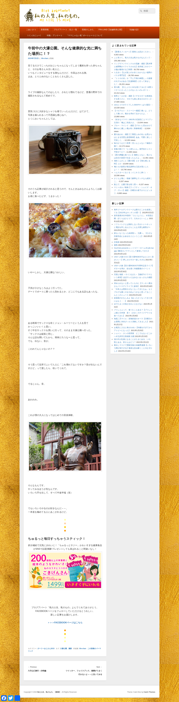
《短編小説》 (134, 29)
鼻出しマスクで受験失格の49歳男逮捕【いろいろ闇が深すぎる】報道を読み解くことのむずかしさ (133, 348)
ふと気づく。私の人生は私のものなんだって (132, 58)
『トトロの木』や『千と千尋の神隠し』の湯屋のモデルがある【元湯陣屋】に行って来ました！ (133, 81)
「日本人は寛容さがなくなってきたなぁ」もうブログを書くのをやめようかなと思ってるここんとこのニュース (133, 292)
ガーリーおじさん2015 (46, 649)
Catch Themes (149, 692)
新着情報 (45, 29)
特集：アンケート (55, 35)
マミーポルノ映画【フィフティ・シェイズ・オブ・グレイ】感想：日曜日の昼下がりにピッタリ (133, 190)
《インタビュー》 (34, 35)
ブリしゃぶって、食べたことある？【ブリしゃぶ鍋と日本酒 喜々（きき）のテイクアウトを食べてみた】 (133, 313)
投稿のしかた (88, 29)
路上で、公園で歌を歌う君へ (126, 184)
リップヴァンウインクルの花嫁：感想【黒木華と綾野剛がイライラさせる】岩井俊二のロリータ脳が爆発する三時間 (133, 67)
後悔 (116, 245)
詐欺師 (116, 242)
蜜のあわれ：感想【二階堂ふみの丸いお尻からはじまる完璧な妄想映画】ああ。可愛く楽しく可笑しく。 (133, 137)
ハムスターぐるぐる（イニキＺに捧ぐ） (130, 172)
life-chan (44, 58)
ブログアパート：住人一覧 (65, 29)
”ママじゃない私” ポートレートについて (85, 35)
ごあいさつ (31, 29)
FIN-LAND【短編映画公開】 (111, 29)
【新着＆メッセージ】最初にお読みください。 (133, 52)
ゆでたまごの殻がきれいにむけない (128, 304)
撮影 (70, 649)
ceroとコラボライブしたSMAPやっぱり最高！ (133, 105)
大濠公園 (63, 649)
